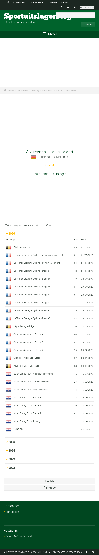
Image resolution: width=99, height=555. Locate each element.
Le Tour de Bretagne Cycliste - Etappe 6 (31, 278)
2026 (12, 233)
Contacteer (12, 512)
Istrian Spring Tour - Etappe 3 (27, 397)
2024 (12, 450)
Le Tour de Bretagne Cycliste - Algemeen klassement (38, 255)
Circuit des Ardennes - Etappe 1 (28, 357)
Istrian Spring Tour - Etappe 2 (27, 405)
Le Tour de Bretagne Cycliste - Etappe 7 (31, 270)
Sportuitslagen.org (17, 16)
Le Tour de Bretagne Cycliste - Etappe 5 (31, 286)
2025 (12, 442)
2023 (12, 459)
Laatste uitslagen (58, 2)
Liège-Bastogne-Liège (23, 326)
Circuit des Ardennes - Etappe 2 (28, 349)
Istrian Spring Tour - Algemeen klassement (33, 373)
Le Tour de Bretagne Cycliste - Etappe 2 (31, 310)
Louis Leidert (70, 90)
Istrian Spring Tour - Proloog (26, 421)
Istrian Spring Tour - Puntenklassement (31, 381)
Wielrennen (23, 90)
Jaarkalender (37, 2)
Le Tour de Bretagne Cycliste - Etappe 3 (31, 302)
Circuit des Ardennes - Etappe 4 (28, 334)
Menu (50, 34)
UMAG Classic (20, 429)
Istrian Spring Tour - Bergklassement (30, 389)
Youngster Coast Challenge (26, 365)
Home (11, 90)
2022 (12, 468)
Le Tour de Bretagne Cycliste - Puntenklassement (36, 262)
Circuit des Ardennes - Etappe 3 (28, 342)
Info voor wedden (15, 2)
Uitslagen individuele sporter (45, 90)
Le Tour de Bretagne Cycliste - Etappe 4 (31, 294)
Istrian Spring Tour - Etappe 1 (27, 413)
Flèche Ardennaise (22, 247)
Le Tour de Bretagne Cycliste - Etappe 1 (31, 318)
